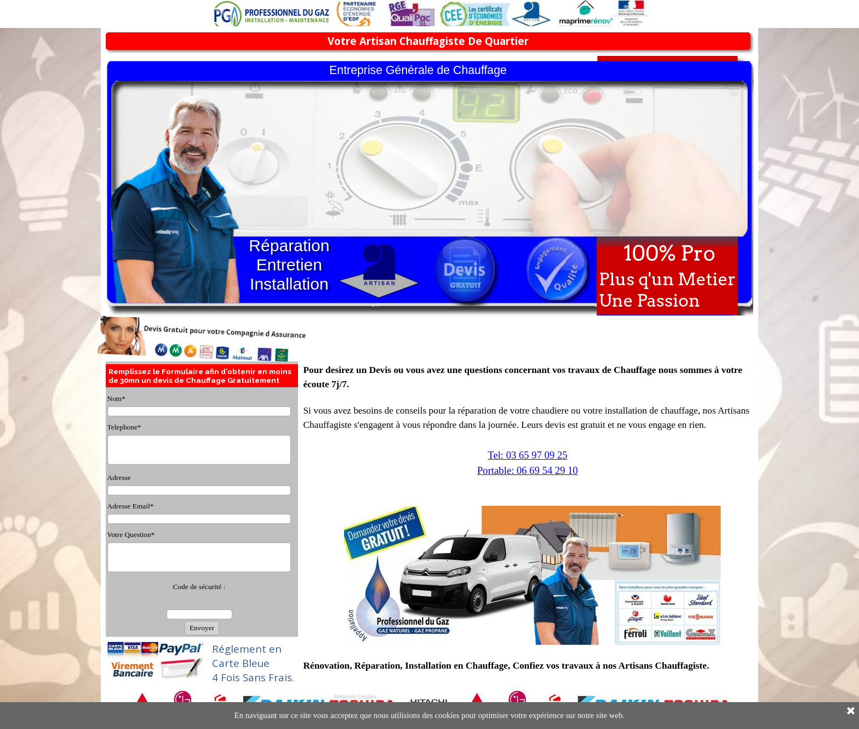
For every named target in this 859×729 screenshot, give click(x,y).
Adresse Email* (130, 506)
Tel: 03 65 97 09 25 (527, 455)
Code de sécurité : (199, 587)
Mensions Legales (355, 696)
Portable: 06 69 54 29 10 (527, 470)
